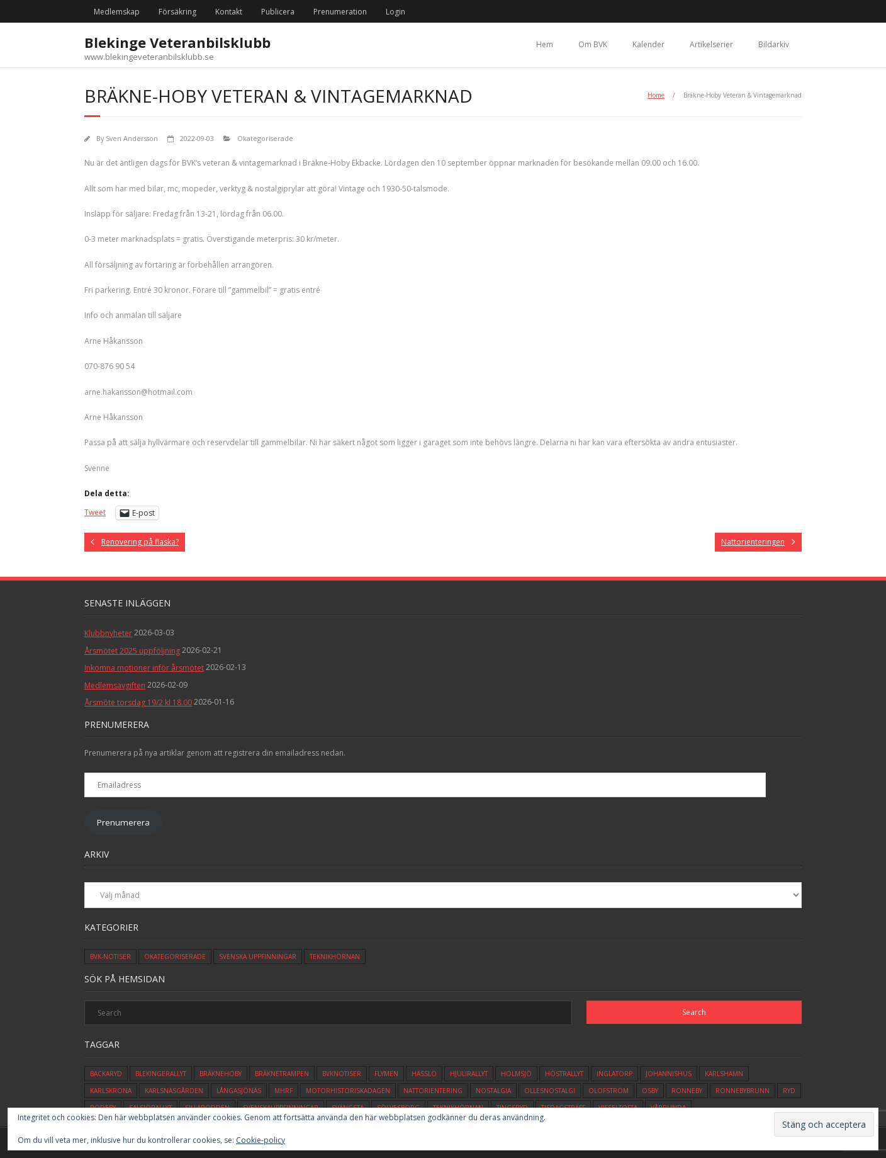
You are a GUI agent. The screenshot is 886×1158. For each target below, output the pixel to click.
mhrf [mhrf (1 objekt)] (283, 1090)
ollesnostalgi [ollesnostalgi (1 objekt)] (549, 1090)
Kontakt (228, 11)
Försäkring (177, 11)
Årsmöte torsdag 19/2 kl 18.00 (138, 702)
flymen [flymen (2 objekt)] (386, 1073)
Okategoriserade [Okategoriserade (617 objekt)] (175, 956)
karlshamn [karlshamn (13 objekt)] (724, 1073)
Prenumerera (123, 822)
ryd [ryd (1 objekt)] (789, 1090)
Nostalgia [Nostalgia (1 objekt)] (493, 1090)
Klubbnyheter (108, 633)
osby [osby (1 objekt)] (650, 1090)
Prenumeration (340, 11)
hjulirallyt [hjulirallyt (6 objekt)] (469, 1073)
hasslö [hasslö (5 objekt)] (424, 1073)
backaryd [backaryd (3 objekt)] (106, 1073)
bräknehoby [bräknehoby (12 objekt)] (220, 1073)
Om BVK (592, 44)
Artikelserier (711, 44)
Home (656, 95)
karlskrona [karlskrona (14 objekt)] (111, 1090)
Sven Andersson (132, 138)
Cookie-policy (260, 1140)
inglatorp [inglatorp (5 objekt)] (614, 1073)
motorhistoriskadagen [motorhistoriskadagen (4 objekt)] (348, 1090)
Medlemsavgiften (114, 685)
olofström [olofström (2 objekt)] (608, 1090)
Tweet (95, 512)
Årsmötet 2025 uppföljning (132, 650)
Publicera (277, 11)
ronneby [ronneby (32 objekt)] (686, 1090)
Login (395, 11)
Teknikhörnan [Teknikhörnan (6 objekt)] (335, 956)
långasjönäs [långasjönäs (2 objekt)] (238, 1090)
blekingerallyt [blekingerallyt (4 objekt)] (160, 1073)
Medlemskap (117, 11)
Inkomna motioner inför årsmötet (144, 667)
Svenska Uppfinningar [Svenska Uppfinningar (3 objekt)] (257, 956)
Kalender (648, 44)
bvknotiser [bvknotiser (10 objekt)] (341, 1073)
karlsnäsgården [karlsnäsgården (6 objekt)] (174, 1090)
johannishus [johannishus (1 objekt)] (669, 1073)
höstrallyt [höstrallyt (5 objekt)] (564, 1073)
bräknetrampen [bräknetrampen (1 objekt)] (282, 1073)
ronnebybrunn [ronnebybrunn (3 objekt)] (742, 1090)
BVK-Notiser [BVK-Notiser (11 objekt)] (110, 956)
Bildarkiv (773, 44)
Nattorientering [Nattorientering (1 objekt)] (433, 1090)
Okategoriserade (265, 138)
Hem (544, 44)
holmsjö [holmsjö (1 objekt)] (516, 1073)
